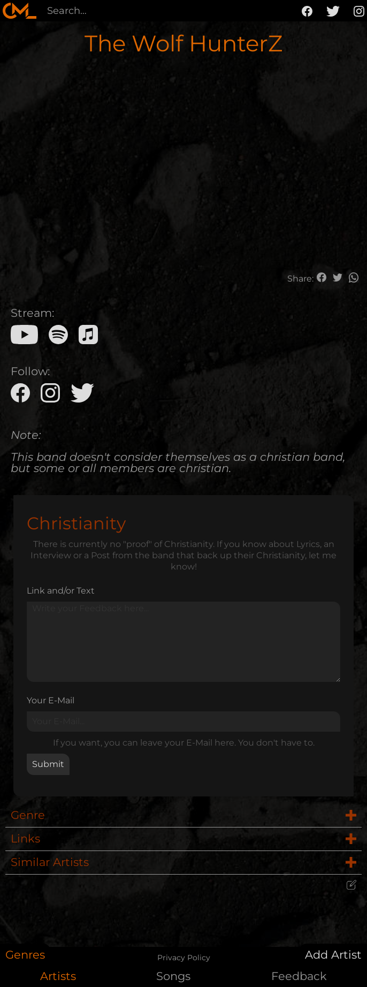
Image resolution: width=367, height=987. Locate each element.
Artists (58, 976)
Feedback (299, 976)
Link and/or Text (61, 591)
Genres (25, 954)
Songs (173, 976)
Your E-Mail (50, 700)
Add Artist (333, 954)
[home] (19, 10)
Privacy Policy (183, 957)
